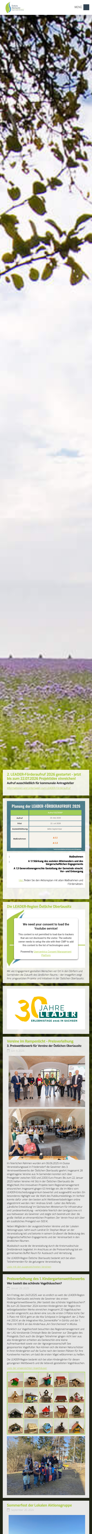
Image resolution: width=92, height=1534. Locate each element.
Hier (21, 880)
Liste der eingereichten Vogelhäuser (27, 1368)
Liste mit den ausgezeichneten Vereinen (29, 1266)
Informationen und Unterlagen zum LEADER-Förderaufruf (38, 788)
